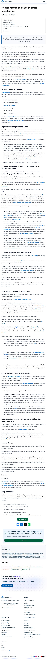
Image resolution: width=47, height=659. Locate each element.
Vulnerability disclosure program (30, 630)
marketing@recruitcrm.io (8, 607)
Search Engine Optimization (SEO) (22, 299)
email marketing (30, 68)
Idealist (34, 157)
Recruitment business (6, 566)
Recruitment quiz (4, 629)
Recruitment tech (15, 569)
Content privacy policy (28, 627)
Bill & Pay (26, 603)
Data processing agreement (29, 629)
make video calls (23, 429)
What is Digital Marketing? (8, 22)
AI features (26, 601)
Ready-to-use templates (36, 566)
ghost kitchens (17, 219)
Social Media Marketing (9, 105)
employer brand (20, 261)
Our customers (4, 632)
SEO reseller (38, 309)
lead (16, 408)
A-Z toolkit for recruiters (6, 630)
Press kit (3, 647)
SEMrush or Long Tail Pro (24, 358)
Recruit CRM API (27, 609)
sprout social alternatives (12, 248)
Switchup (28, 158)
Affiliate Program (5, 650)
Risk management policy (29, 637)
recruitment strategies (27, 383)
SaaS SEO (43, 483)
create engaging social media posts (22, 202)
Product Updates (17, 566)
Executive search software (29, 605)
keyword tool (12, 358)
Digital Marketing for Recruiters (9, 24)
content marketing (8, 485)
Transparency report (28, 636)
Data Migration (27, 612)
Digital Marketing (5, 92)
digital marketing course (14, 116)
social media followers (33, 242)
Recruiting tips (25, 569)
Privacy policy (26, 625)
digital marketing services (14, 376)
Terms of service (27, 623)
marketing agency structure (27, 270)
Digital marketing (24, 133)
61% (35, 343)
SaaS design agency (39, 305)
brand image (4, 186)
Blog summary (6, 30)
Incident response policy (28, 632)
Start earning (23, 540)
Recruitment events (5, 623)
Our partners (3, 634)
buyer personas (40, 182)
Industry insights (5, 569)
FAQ (2, 645)
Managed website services (29, 610)
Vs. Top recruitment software (29, 614)
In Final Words (5, 28)
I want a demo (22, 519)
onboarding (41, 225)
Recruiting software (28, 607)
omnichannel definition (20, 79)
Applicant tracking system (29, 600)
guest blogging (34, 255)
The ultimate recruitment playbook (8, 627)
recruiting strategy (30, 139)
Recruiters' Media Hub (5, 625)
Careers (3, 649)
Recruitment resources (5, 620)
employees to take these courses (15, 120)
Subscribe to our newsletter (6, 636)
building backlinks (34, 327)
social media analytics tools (26, 233)
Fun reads (26, 566)
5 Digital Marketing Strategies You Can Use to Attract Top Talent (15, 26)
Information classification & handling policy (32, 634)
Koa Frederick (4, 481)
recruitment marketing (10, 66)
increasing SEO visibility (17, 327)
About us (3, 643)
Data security (26, 620)
